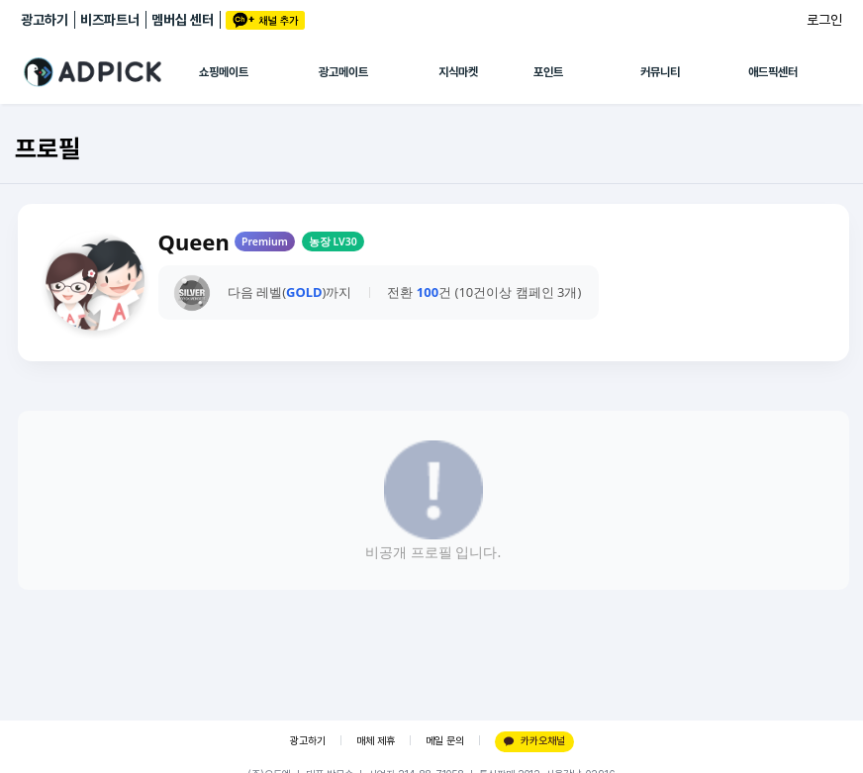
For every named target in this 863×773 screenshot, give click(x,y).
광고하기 (44, 20)
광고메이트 (343, 72)
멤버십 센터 (182, 20)
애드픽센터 (773, 72)
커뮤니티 (660, 72)
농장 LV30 (333, 241)
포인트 (548, 72)
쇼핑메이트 (223, 72)
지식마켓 (458, 72)
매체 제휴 (375, 740)
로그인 (824, 20)
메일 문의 (445, 740)
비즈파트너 (110, 20)
